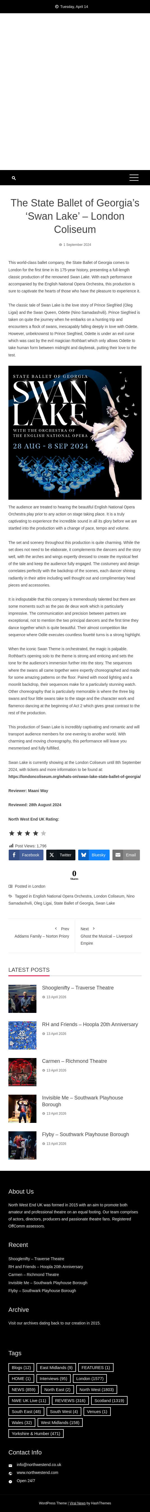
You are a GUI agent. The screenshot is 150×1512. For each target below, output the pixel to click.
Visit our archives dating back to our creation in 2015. (54, 1323)
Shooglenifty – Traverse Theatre (78, 988)
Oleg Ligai (43, 903)
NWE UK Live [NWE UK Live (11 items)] (29, 1400)
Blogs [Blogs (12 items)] (21, 1367)
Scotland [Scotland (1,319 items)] (109, 1400)
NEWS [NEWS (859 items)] (23, 1389)
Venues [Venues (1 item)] (97, 1411)
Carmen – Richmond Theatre (74, 1061)
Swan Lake (105, 903)
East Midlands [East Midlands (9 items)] (56, 1367)
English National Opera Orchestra (62, 896)
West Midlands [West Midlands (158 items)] (60, 1422)
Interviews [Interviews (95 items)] (53, 1378)
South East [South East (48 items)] (26, 1411)
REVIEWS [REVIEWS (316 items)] (70, 1400)
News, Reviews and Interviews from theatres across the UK (74, 63)
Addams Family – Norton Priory (41, 931)
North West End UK (75, 46)
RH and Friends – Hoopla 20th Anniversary (90, 1024)
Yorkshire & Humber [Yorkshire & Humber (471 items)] (36, 1433)
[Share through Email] (126, 855)
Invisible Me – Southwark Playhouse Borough (47, 1282)
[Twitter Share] (60, 855)
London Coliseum (109, 896)
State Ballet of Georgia (73, 903)
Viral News (78, 1503)
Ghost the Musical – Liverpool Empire (108, 934)
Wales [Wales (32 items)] (22, 1422)
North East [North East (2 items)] (57, 1389)
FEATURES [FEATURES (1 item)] (96, 1367)
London (38, 886)
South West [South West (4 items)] (64, 1411)
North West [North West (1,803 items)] (97, 1389)
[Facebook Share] (26, 855)
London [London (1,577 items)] (90, 1378)
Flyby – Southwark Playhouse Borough (85, 1134)
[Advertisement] (75, 127)
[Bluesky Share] (94, 855)
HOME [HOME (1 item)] (21, 1378)
